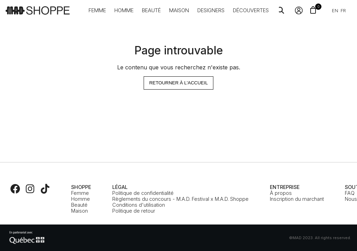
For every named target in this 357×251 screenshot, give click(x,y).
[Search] (280, 10)
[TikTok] (45, 189)
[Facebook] (15, 189)
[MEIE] (27, 237)
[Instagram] (30, 189)
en (335, 10)
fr (343, 10)
